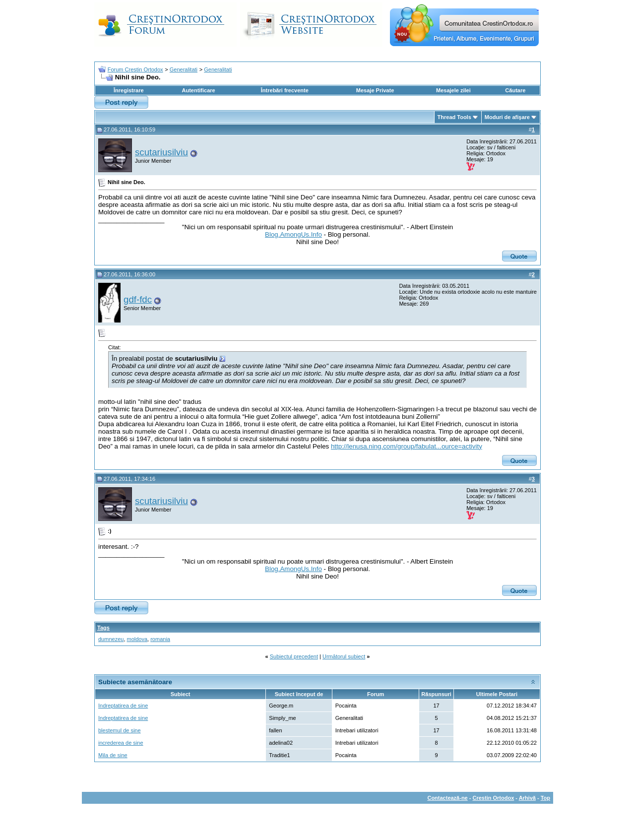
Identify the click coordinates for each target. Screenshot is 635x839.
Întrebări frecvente (285, 90)
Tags (103, 628)
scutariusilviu (161, 152)
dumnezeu (111, 639)
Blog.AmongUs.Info (293, 234)
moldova (137, 639)
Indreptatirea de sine (123, 706)
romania (160, 639)
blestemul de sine (119, 730)
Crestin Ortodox (493, 798)
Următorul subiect (343, 656)
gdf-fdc (138, 299)
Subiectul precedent (294, 656)
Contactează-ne (447, 798)
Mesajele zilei (453, 90)
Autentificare (198, 90)
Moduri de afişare (507, 117)
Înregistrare (129, 90)
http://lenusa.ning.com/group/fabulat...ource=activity (406, 446)
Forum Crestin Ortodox (135, 69)
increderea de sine (120, 743)
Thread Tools (454, 117)
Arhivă (527, 798)
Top (545, 798)
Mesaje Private (375, 90)
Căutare (515, 90)
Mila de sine (112, 755)
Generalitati (183, 69)
